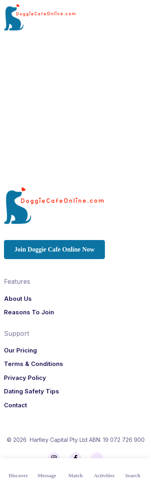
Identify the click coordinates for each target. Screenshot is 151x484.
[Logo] (40, 17)
